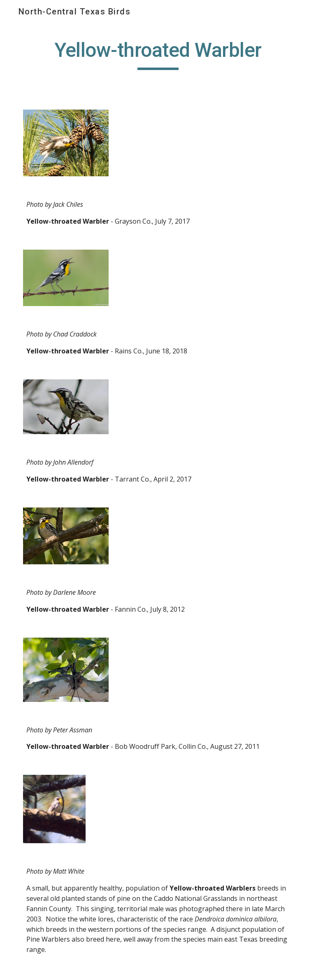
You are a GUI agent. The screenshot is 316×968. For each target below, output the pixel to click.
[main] (158, 54)
